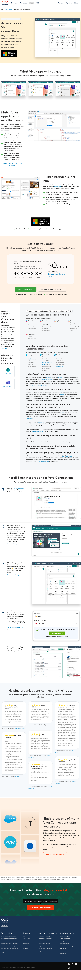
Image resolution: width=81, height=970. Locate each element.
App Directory (31, 358)
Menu (76, 3)
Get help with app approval (15, 544)
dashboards (57, 186)
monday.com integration (65, 941)
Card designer (42, 422)
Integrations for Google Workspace (46, 951)
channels (48, 377)
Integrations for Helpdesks (44, 943)
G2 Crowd (17, 776)
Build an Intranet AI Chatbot (7, 941)
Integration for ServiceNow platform (68, 946)
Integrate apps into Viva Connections (9, 943)
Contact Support (26, 938)
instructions (29, 418)
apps (60, 229)
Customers (25, 948)
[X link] (73, 964)
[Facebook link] (69, 964)
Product (14, 3)
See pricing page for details (52, 289)
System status (39, 964)
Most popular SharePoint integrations (9, 946)
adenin (60, 377)
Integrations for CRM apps (44, 936)
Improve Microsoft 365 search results (9, 948)
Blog (44, 3)
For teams (23, 3)
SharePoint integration (65, 936)
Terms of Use (22, 964)
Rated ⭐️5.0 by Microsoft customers (11, 19)
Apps (6, 9)
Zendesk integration (64, 951)
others (62, 412)
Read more (5, 348)
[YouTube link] (69, 968)
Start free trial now (26, 289)
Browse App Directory (55, 854)
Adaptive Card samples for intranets (9, 938)
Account (60, 3)
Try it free (69, 3)
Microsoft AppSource (20, 728)
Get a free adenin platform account (9, 936)
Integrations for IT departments (45, 948)
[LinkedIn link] (76, 964)
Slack (10, 9)
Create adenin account (40, 907)
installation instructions (38, 431)
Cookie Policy (13, 964)
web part (53, 441)
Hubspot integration (64, 943)
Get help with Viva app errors (16, 575)
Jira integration (63, 953)
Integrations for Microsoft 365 (45, 938)
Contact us (4, 925)
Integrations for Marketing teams (46, 941)
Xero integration (63, 948)
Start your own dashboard (55, 210)
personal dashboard (46, 379)
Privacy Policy (4, 964)
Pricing (38, 3)
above (62, 394)
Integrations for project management (47, 946)
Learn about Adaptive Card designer (12, 164)
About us (25, 946)
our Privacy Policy (44, 461)
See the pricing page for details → (38, 385)
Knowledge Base (26, 941)
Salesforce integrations (65, 938)
